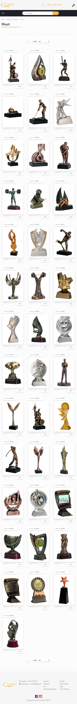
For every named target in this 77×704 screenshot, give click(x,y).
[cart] (74, 5)
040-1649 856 (32, 681)
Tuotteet (46, 681)
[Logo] (7, 5)
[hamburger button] (3, 13)
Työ (44, 686)
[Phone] (51, 5)
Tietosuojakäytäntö (49, 689)
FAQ (61, 686)
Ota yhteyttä (64, 684)
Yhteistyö (46, 684)
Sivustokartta (64, 689)
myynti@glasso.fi (35, 684)
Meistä (62, 681)
